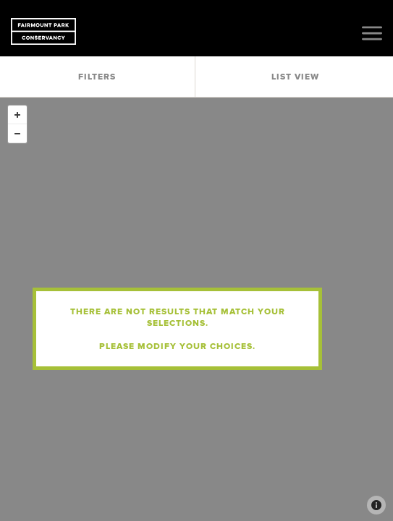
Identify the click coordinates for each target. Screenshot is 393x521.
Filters (97, 77)
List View (295, 77)
